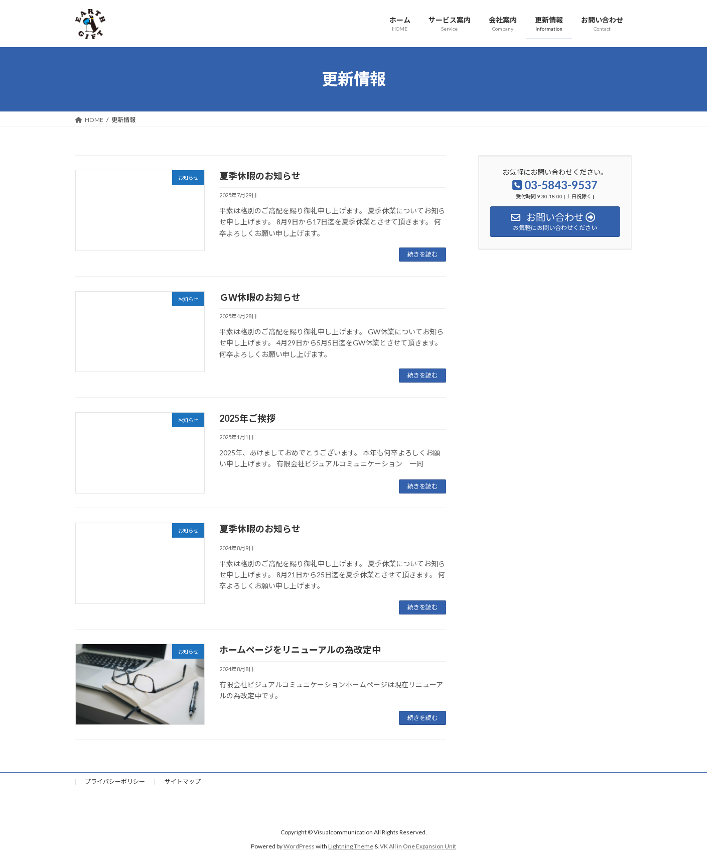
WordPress (299, 846)
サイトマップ (183, 781)
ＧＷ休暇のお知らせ (260, 297)
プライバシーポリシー (115, 781)
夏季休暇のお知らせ (260, 175)
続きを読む (422, 254)
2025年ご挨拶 (247, 418)
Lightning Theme (350, 846)
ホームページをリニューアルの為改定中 (300, 649)
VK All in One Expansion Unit (418, 846)
